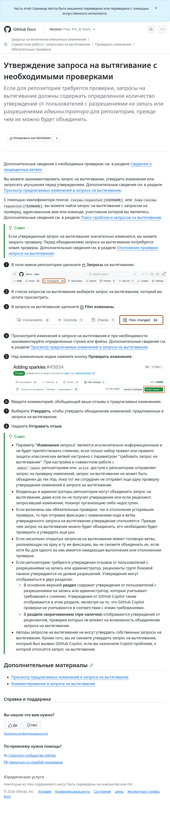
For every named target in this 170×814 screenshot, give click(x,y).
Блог (7, 796)
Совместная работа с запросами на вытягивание (50, 44)
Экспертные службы (143, 791)
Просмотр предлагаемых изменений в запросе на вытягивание (62, 190)
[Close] (156, 7)
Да (12, 725)
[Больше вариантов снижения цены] (57, 138)
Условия (44, 791)
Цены (119, 791)
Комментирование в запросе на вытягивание (53, 683)
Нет (32, 725)
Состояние (102, 791)
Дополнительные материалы (48, 665)
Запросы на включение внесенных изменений (48, 39)
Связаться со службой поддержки (33, 762)
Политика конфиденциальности (26, 734)
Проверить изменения (113, 44)
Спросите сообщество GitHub (30, 755)
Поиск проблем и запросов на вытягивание (121, 217)
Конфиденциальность (72, 791)
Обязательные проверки (31, 49)
